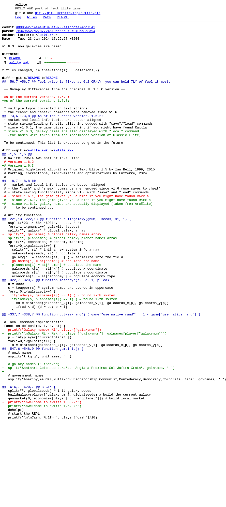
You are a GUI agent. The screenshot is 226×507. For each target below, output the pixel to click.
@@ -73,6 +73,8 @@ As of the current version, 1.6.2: (52, 135)
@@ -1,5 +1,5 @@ (17, 181)
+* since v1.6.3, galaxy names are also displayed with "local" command (70, 153)
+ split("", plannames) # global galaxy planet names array (59, 281)
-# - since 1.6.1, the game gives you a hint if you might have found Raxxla (75, 231)
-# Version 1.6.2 (18, 190)
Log (18, 19)
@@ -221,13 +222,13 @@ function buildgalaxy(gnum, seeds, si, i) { (66, 258)
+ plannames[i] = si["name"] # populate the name (51, 313)
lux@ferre (46, 39)
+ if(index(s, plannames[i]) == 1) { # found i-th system (59, 355)
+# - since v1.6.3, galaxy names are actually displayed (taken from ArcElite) (77, 240)
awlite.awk (19, 72)
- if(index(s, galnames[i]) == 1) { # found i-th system (58, 350)
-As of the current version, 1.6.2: (35, 112)
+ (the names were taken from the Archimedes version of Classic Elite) (71, 158)
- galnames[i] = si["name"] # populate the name (50, 309)
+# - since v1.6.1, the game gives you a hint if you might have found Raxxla (76, 236)
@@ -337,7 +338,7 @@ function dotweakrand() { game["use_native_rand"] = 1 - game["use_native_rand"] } (101, 373)
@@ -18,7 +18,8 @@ (19, 213)
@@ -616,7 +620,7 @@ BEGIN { (29, 460)
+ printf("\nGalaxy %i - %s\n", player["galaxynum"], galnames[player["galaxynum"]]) (84, 396)
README (63, 19)
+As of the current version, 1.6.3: (35, 116)
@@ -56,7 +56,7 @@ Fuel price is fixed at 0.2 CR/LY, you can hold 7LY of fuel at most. (86, 94)
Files (32, 19)
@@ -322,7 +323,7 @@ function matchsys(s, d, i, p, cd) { (57, 332)
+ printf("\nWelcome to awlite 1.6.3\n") (41, 483)
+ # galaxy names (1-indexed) (30, 432)
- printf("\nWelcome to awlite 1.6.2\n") (41, 478)
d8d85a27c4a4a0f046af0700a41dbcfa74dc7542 (55, 30)
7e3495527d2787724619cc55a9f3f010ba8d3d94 (55, 35)
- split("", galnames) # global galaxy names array (51, 277)
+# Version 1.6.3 (18, 194)
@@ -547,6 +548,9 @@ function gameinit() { (42, 414)
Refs (47, 19)
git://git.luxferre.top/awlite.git (67, 14)
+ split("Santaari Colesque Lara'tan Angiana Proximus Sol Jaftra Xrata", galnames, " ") (90, 437)
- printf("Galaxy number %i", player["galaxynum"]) (51, 391)
